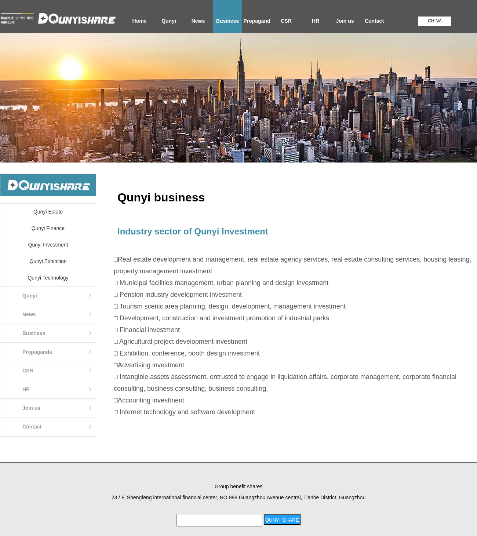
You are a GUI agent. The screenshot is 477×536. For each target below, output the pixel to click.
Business (227, 21)
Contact (374, 21)
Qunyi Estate (48, 212)
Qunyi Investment (48, 245)
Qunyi (168, 21)
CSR (286, 21)
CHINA (434, 20)
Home (139, 21)
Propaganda (256, 25)
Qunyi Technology (48, 278)
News (198, 21)
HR (315, 21)
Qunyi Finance (48, 228)
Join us (345, 21)
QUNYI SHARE (282, 520)
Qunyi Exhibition (47, 261)
